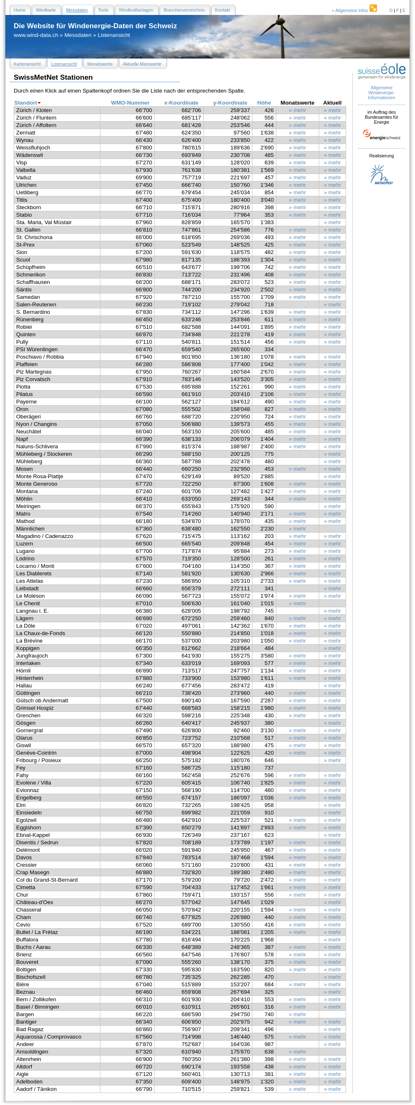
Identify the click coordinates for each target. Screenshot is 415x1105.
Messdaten (77, 35)
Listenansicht (114, 35)
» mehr (297, 110)
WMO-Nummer (130, 103)
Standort (26, 103)
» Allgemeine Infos (355, 10)
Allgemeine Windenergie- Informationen (381, 92)
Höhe (264, 103)
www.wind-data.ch (36, 35)
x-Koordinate (181, 103)
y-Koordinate (230, 103)
